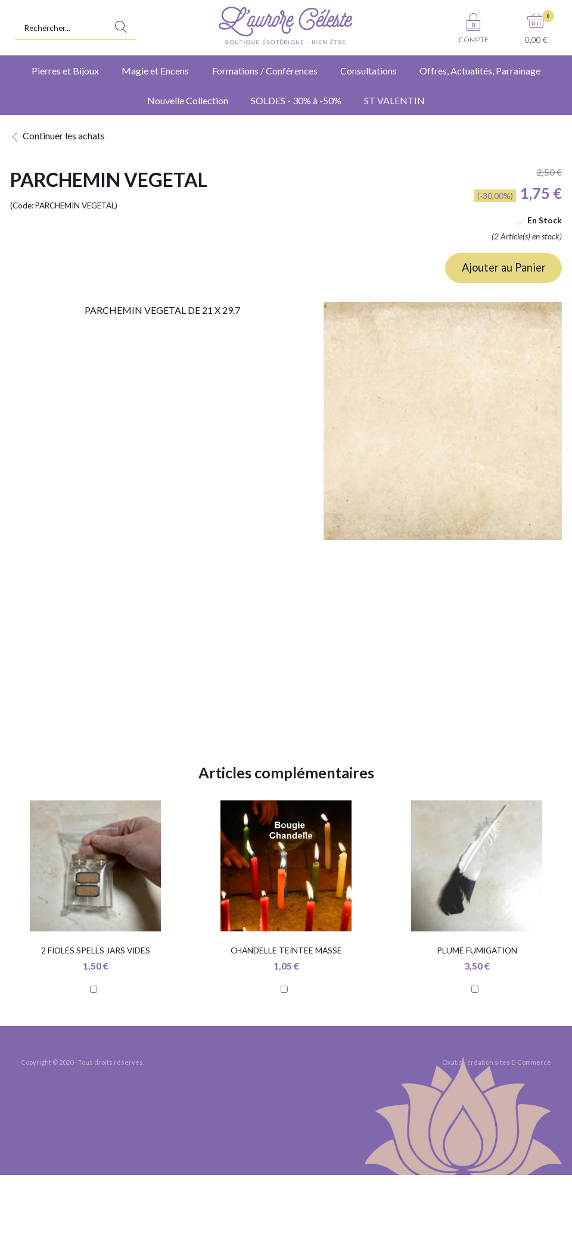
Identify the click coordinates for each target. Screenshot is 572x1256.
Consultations (368, 70)
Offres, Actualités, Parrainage (479, 70)
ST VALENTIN (394, 100)
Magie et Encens (155, 70)
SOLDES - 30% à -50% (296, 100)
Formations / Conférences (265, 70)
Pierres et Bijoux (65, 70)
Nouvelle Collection (187, 100)
